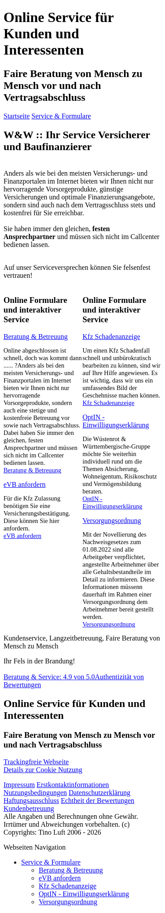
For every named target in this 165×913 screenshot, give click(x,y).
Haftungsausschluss (31, 800)
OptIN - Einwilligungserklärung (116, 421)
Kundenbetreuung (29, 808)
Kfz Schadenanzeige (111, 336)
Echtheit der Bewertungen (97, 800)
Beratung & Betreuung (36, 336)
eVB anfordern (25, 484)
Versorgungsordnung (112, 520)
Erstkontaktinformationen (73, 784)
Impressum (19, 784)
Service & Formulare (61, 116)
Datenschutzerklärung (99, 792)
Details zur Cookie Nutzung (43, 765)
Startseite (17, 116)
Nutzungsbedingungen (35, 792)
